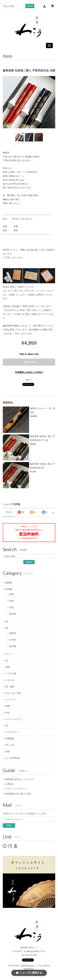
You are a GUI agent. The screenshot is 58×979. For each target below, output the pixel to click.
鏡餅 (8, 706)
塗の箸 (12, 614)
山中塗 (12, 639)
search (30, 6)
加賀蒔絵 (10, 738)
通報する (29, 380)
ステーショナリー (14, 719)
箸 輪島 (9, 589)
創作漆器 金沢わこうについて (19, 779)
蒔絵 (11, 600)
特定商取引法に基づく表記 (18, 793)
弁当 (8, 712)
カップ (9, 654)
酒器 (8, 667)
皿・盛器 (10, 686)
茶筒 (8, 751)
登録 (9, 825)
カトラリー (11, 699)
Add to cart (29, 362)
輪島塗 (9, 582)
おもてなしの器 (13, 693)
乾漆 (11, 594)
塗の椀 (12, 646)
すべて (9, 512)
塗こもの (10, 745)
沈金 (11, 607)
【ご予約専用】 (13, 758)
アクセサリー (12, 732)
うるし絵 (10, 680)
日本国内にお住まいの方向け (29, 372)
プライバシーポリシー (16, 789)
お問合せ (9, 784)
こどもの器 (11, 673)
